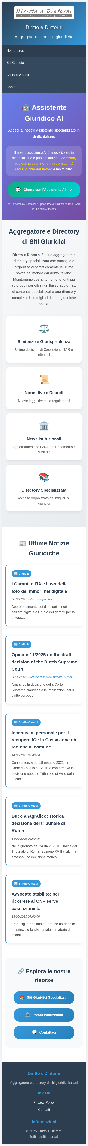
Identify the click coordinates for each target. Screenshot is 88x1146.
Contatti (12, 87)
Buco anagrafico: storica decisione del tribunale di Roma (38, 823)
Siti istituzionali (17, 75)
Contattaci (44, 1032)
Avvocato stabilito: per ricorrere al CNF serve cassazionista (35, 901)
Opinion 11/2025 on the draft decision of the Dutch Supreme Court (44, 661)
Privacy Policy (44, 1102)
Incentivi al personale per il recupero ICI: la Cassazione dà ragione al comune (44, 740)
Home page (15, 50)
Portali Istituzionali (44, 1015)
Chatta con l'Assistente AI (43, 189)
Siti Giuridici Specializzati (44, 997)
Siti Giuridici (15, 62)
